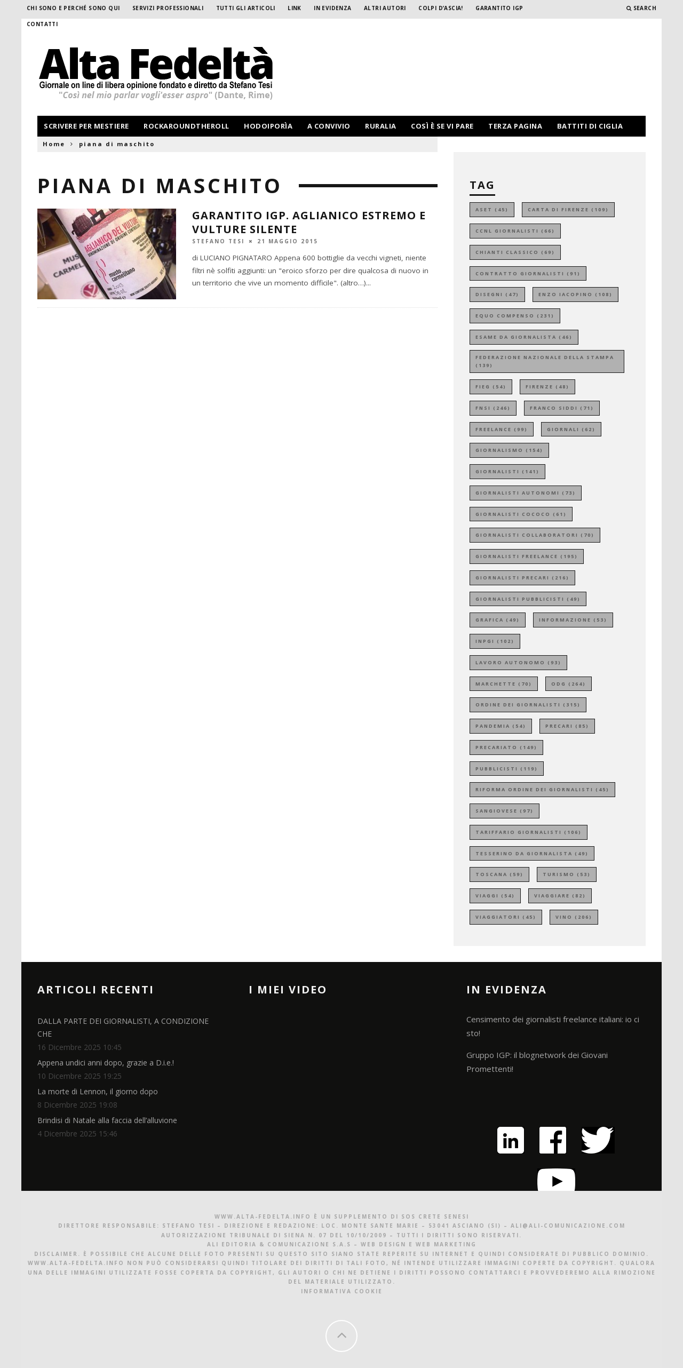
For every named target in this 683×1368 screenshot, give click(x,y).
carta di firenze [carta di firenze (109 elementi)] (568, 209)
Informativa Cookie (342, 1291)
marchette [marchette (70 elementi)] (503, 683)
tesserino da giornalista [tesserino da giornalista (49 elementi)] (532, 853)
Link (294, 8)
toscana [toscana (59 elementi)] (499, 874)
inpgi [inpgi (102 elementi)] (494, 641)
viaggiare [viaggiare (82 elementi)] (560, 895)
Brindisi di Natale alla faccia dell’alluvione (107, 1120)
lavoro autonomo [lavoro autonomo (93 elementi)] (518, 662)
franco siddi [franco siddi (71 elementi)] (562, 407)
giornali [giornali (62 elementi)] (571, 429)
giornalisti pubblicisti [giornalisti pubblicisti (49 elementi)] (528, 598)
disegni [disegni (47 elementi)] (497, 294)
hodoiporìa (268, 126)
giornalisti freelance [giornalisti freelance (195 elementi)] (526, 556)
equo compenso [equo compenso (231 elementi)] (514, 315)
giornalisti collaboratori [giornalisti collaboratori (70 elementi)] (534, 534)
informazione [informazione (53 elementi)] (573, 619)
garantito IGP (499, 8)
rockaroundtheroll (186, 126)
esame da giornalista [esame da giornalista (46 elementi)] (524, 336)
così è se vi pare (442, 126)
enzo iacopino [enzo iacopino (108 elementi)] (575, 294)
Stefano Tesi (218, 240)
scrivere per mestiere (86, 126)
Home (54, 144)
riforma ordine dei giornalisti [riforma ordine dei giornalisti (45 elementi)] (542, 789)
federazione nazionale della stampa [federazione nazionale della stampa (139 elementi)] (544, 361)
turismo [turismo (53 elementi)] (567, 874)
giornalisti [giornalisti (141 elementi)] (507, 471)
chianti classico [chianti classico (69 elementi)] (515, 252)
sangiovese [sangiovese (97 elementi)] (504, 810)
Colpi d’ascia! (440, 8)
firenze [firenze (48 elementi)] (547, 386)
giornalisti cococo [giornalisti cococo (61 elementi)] (521, 514)
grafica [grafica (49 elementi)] (497, 619)
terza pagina (515, 126)
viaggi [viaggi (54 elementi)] (495, 895)
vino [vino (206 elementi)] (573, 916)
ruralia (380, 126)
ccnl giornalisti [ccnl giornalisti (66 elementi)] (515, 230)
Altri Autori (385, 8)
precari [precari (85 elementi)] (567, 725)
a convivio (329, 126)
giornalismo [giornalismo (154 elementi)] (509, 450)
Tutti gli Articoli (245, 8)
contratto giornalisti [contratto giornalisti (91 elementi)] (528, 273)
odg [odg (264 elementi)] (568, 683)
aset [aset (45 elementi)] (492, 209)
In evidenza (332, 8)
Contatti (42, 24)
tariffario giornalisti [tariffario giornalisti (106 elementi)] (528, 832)
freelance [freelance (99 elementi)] (501, 429)
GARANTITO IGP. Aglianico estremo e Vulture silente (309, 222)
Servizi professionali (167, 8)
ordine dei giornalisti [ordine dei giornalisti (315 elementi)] (528, 704)
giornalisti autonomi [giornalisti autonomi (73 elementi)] (525, 492)
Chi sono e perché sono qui (73, 8)
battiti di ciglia (590, 126)
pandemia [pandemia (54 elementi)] (500, 725)
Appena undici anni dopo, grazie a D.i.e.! (105, 1062)
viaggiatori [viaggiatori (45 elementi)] (505, 916)
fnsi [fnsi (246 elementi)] (493, 407)
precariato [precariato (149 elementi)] (506, 747)
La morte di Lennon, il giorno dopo (97, 1091)
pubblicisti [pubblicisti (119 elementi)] (506, 768)
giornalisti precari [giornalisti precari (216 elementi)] (522, 577)
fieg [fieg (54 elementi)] (490, 386)
